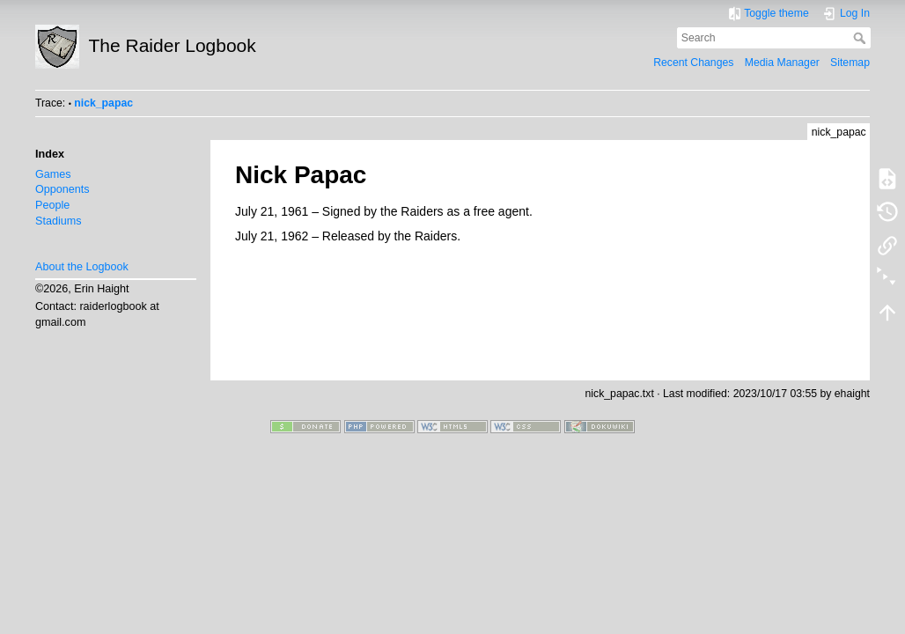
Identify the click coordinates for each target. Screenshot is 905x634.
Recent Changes (693, 62)
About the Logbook (82, 267)
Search (861, 38)
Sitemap (850, 62)
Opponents (62, 189)
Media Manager (782, 62)
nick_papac (103, 103)
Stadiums (58, 221)
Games (53, 174)
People (52, 205)
